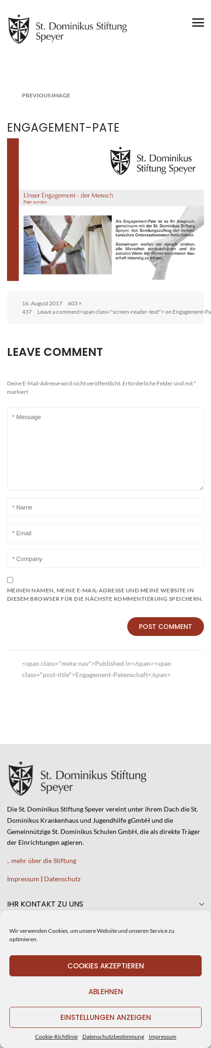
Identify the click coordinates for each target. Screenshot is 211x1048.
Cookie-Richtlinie (56, 1036)
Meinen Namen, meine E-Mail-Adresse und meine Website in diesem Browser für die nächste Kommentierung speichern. (105, 594)
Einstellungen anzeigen (105, 1017)
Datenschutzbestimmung (113, 1036)
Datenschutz (62, 879)
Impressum (162, 1036)
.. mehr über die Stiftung (41, 860)
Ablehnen (105, 991)
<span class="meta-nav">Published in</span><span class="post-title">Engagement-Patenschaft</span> (96, 669)
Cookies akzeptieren (105, 966)
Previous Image (46, 95)
